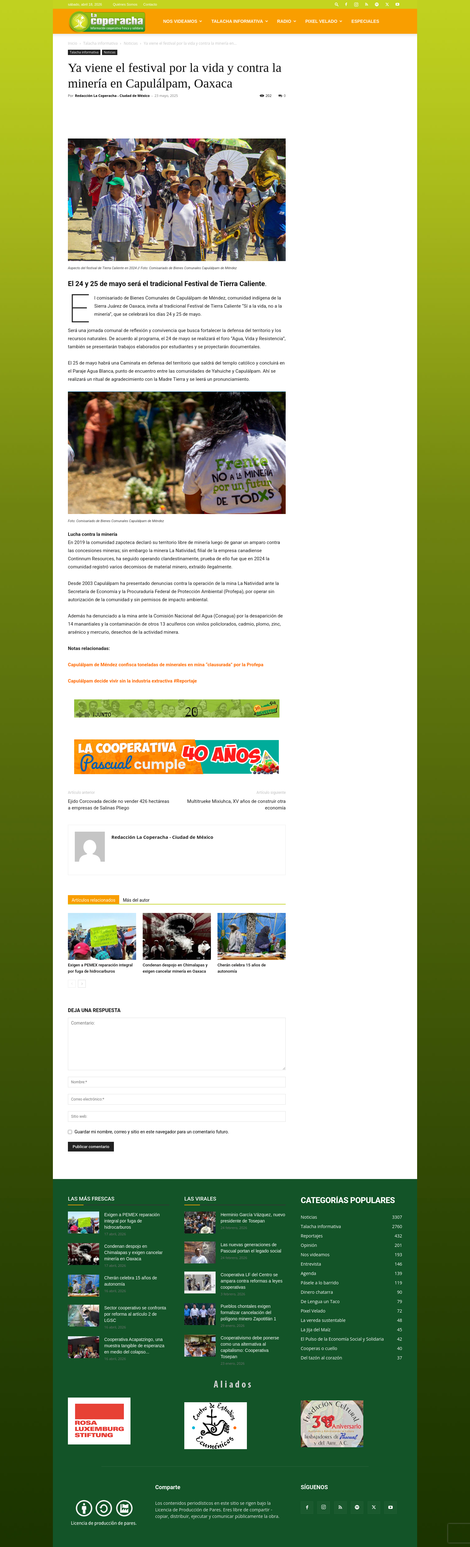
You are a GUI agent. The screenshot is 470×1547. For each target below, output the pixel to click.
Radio (286, 21)
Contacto (150, 4)
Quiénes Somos (125, 4)
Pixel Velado (323, 21)
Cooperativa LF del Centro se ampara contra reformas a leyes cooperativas (252, 1281)
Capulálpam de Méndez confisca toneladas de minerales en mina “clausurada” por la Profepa (165, 665)
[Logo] (107, 21)
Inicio (72, 43)
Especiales (365, 21)
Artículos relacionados (93, 900)
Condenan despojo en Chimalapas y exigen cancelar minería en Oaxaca (133, 1252)
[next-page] (82, 984)
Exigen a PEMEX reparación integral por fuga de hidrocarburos (132, 1221)
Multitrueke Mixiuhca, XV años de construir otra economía (236, 805)
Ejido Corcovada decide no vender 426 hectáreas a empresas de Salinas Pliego (118, 805)
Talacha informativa (239, 21)
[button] (336, 4)
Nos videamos (182, 21)
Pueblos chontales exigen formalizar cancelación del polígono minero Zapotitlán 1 (248, 1312)
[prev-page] (72, 984)
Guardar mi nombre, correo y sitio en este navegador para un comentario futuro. (151, 1131)
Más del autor (136, 900)
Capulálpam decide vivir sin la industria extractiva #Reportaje (132, 681)
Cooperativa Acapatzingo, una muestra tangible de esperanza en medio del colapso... (134, 1345)
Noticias (131, 43)
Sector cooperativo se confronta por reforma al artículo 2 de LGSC (135, 1314)
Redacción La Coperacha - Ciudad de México (112, 95)
